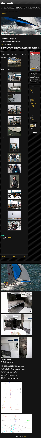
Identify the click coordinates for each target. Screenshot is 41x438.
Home (14, 256)
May (31, 117)
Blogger (25, 436)
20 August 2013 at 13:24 (9, 237)
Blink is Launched (33, 103)
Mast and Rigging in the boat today (34, 105)
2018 (31, 90)
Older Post (25, 256)
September (32, 100)
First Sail (32, 102)
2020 (31, 89)
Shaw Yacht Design (32, 83)
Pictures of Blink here (3, 13)
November (32, 98)
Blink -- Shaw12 (7, 3)
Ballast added (33, 106)
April (31, 118)
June (32, 116)
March (32, 119)
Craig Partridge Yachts (32, 85)
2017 (31, 91)
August (32, 101)
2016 (31, 92)
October (32, 99)
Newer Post (3, 256)
